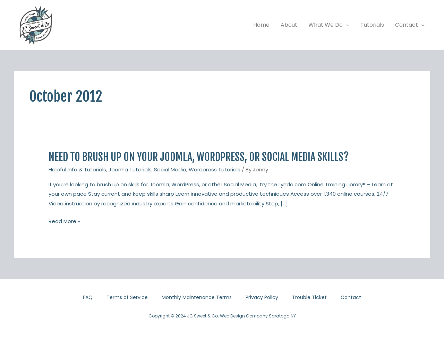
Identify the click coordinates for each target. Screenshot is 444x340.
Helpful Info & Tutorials (77, 169)
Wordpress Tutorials (214, 169)
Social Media (170, 169)
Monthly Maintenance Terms (197, 297)
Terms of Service (127, 297)
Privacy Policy (262, 297)
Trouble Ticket (309, 297)
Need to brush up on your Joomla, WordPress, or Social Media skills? (199, 157)
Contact (351, 297)
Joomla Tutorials (130, 169)
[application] (346, 25)
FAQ (88, 297)
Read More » (64, 221)
